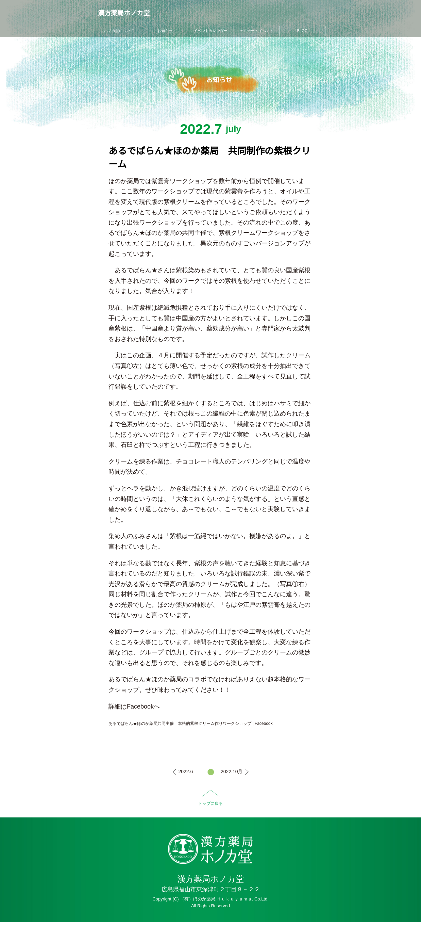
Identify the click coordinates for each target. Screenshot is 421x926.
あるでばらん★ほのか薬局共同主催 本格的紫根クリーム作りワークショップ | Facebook (190, 723)
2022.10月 (232, 771)
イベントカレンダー (211, 31)
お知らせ (164, 31)
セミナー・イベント (256, 31)
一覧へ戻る (210, 772)
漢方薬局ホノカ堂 (122, 14)
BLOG (302, 31)
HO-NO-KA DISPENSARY (210, 850)
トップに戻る (210, 803)
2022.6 (186, 771)
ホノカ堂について (119, 31)
